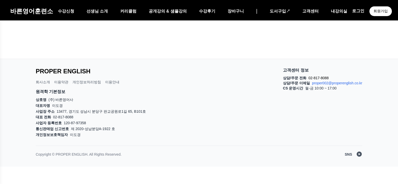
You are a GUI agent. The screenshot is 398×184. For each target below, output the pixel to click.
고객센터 (310, 11)
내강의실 (339, 11)
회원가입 (381, 11)
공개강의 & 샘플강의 (167, 11)
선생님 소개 (97, 11)
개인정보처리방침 (86, 82)
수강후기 (207, 11)
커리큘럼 (128, 11)
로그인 (358, 11)
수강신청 (66, 11)
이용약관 (61, 82)
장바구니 (236, 11)
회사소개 (43, 82)
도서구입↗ (280, 11)
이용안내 (112, 82)
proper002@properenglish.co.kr (337, 83)
